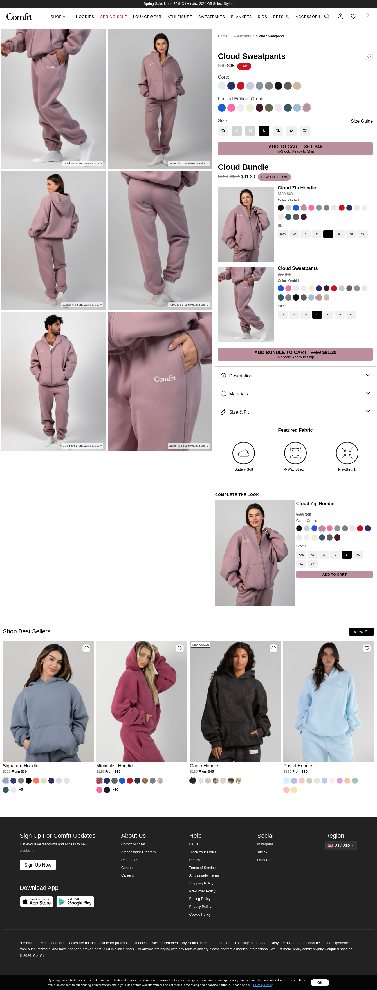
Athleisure (179, 17)
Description (295, 375)
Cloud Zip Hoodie (297, 187)
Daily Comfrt (267, 860)
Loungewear (147, 17)
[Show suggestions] (341, 845)
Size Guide (362, 121)
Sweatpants (211, 17)
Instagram (265, 844)
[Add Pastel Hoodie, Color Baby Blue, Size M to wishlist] (367, 648)
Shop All (60, 17)
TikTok (262, 852)
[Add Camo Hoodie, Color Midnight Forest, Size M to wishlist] (273, 648)
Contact (127, 868)
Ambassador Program (138, 852)
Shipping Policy (201, 883)
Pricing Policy (199, 899)
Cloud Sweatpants (298, 268)
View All (362, 631)
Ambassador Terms (204, 875)
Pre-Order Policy (202, 891)
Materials (295, 393)
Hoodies (85, 17)
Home (223, 36)
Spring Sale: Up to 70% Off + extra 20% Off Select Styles (189, 4)
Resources (129, 860)
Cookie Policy (199, 915)
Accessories (310, 17)
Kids (262, 17)
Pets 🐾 (281, 17)
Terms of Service (202, 868)
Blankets (241, 17)
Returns (195, 860)
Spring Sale (113, 17)
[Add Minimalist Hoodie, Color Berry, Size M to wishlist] (180, 648)
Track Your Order (202, 852)
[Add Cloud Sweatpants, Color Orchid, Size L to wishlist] (369, 56)
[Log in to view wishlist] (353, 16)
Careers (127, 875)
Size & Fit (295, 412)
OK (319, 983)
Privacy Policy (200, 907)
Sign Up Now (37, 865)
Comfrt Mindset (133, 844)
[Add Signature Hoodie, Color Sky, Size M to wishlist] (86, 648)
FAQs (193, 844)
